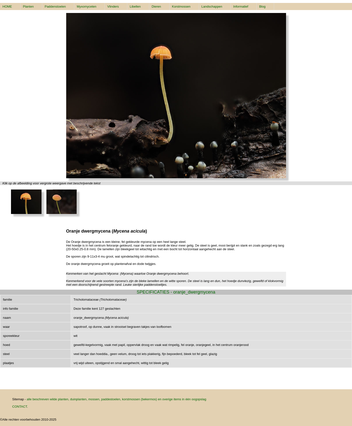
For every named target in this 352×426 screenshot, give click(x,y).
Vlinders (113, 6)
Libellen (135, 6)
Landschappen (212, 6)
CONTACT (19, 406)
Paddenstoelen (55, 6)
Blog (262, 6)
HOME (7, 6)
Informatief (240, 6)
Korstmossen (181, 6)
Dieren (156, 6)
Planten (28, 6)
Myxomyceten (86, 6)
